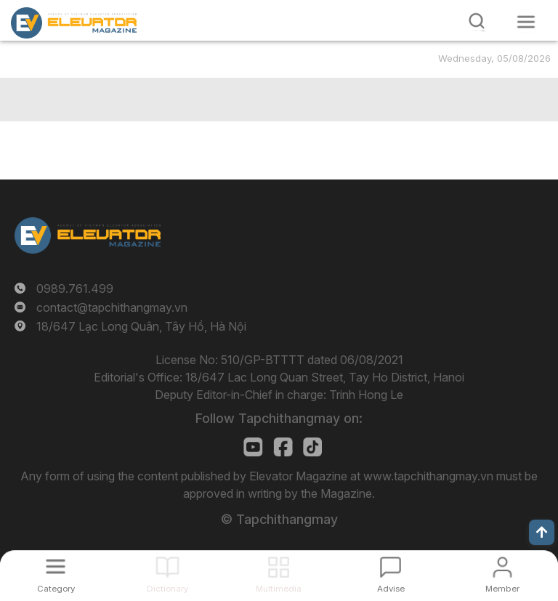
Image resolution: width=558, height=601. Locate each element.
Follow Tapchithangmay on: (279, 418)
